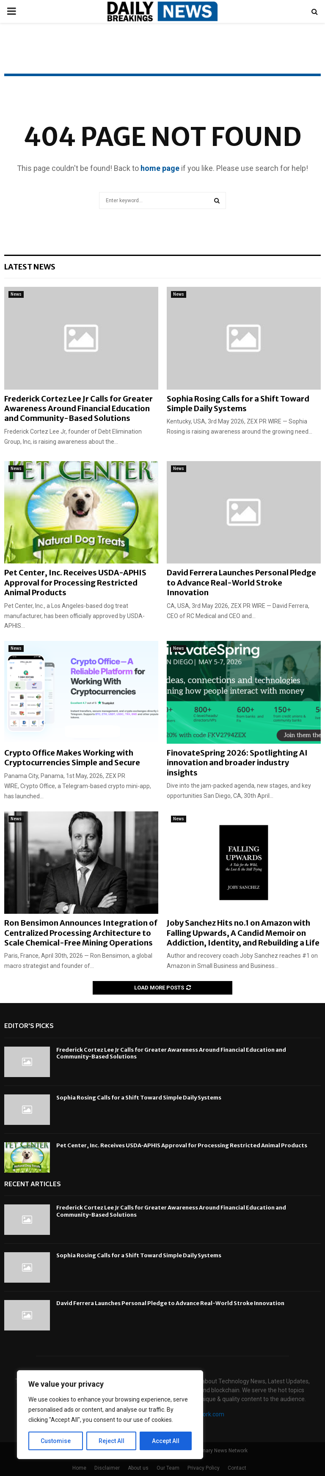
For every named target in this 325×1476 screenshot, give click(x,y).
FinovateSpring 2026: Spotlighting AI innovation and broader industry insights (237, 763)
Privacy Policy (203, 1468)
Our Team (168, 1468)
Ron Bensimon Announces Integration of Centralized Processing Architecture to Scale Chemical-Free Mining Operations (80, 933)
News (16, 294)
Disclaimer (107, 1468)
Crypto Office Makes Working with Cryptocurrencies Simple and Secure (72, 757)
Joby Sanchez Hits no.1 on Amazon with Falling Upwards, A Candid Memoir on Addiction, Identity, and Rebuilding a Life (243, 933)
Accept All (165, 1441)
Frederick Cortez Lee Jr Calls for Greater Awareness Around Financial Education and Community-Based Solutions (78, 408)
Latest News (29, 267)
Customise (56, 1441)
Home (79, 1468)
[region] (110, 1414)
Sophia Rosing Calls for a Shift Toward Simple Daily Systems (238, 403)
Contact (237, 1468)
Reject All (111, 1441)
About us (138, 1468)
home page (159, 168)
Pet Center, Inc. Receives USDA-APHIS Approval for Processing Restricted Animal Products (75, 582)
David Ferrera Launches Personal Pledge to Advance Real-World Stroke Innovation (241, 582)
